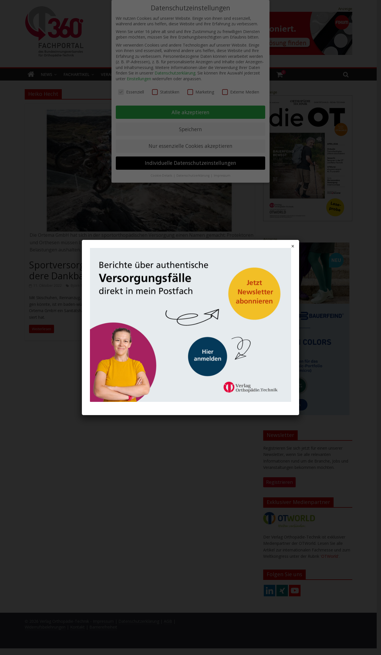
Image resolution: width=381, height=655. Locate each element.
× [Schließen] (292, 246)
